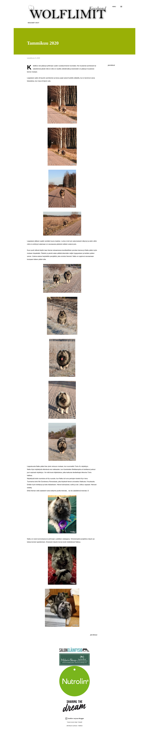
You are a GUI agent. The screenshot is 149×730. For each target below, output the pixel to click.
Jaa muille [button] (111, 65)
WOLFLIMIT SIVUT (33, 23)
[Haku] (114, 6)
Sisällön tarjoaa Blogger (74, 718)
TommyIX (80, 722)
